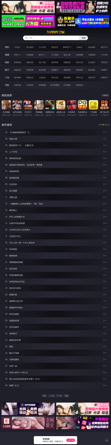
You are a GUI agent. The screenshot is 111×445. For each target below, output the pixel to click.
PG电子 (17, 47)
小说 (7, 77)
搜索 (83, 38)
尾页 (66, 396)
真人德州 (29, 47)
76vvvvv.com (55, 32)
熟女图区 (91, 70)
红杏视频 (67, 85)
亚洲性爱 (17, 62)
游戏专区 (54, 47)
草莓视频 (42, 85)
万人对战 (42, 47)
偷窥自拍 (17, 70)
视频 (7, 54)
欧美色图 (42, 70)
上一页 (51, 396)
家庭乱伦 (29, 77)
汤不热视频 (54, 85)
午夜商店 (29, 85)
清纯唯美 (79, 70)
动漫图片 (54, 70)
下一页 (59, 396)
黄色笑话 (91, 77)
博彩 (7, 47)
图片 (7, 69)
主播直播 (91, 55)
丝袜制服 (79, 55)
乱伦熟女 (91, 62)
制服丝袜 (67, 62)
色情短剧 (79, 85)
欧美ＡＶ (42, 55)
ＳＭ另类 (104, 55)
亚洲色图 (29, 70)
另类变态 (104, 62)
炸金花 (79, 47)
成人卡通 (42, 62)
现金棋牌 (91, 47)
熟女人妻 (67, 55)
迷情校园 (67, 77)
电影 (7, 62)
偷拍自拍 (29, 62)
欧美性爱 (54, 62)
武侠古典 (54, 77)
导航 (7, 85)
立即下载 (71, 440)
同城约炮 (17, 85)
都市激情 (17, 77)
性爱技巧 (104, 77)
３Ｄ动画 (54, 55)
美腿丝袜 (67, 70)
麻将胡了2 (67, 47)
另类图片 (104, 70)
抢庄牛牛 (104, 47)
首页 (44, 396)
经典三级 (79, 62)
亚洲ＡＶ (17, 55)
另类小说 (79, 77)
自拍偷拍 (29, 55)
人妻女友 (42, 77)
